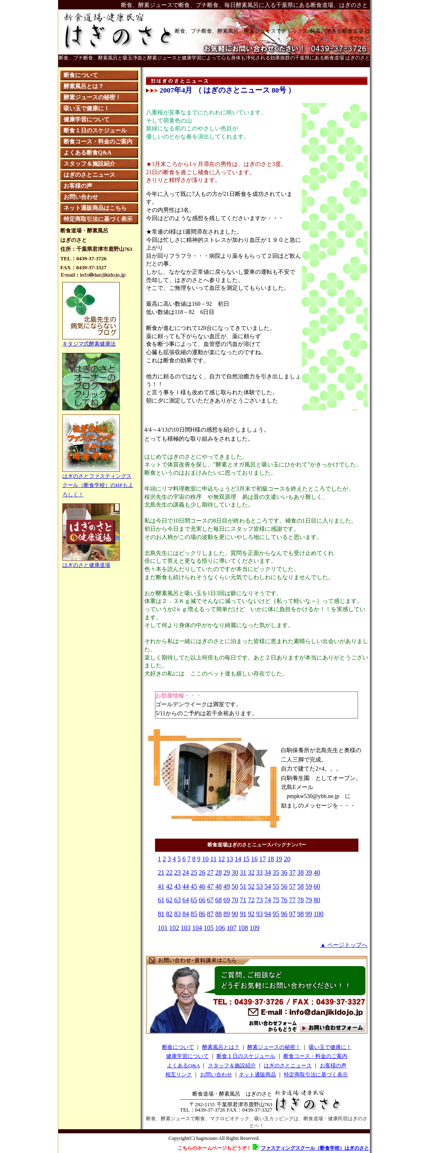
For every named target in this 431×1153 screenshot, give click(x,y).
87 (210, 913)
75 (276, 899)
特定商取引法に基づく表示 (98, 219)
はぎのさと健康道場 (91, 562)
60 (317, 886)
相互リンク (178, 1074)
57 (292, 886)
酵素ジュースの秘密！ (92, 97)
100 (319, 913)
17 (262, 858)
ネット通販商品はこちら (95, 208)
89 (226, 913)
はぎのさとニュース (89, 175)
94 (268, 913)
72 (251, 899)
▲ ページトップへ (343, 945)
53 (259, 886)
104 (197, 927)
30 (235, 872)
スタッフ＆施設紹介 (89, 164)
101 (163, 927)
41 (161, 886)
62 (169, 899)
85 (194, 913)
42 (169, 886)
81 (161, 913)
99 (309, 913)
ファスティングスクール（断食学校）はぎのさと (315, 1148)
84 (185, 913)
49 (226, 886)
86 (202, 913)
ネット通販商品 (257, 1074)
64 (185, 899)
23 (177, 872)
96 (284, 913)
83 (177, 913)
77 (292, 899)
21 (161, 872)
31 (243, 872)
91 (243, 913)
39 (309, 872)
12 (221, 858)
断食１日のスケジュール (95, 130)
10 (205, 858)
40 (317, 872)
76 (284, 899)
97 (292, 913)
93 (259, 913)
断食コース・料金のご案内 (98, 142)
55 (276, 886)
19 (279, 858)
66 (202, 899)
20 (287, 858)
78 (300, 899)
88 (218, 913)
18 (270, 858)
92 (251, 913)
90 (235, 913)
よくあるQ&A (183, 1065)
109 (255, 927)
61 (161, 899)
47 (210, 886)
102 (174, 927)
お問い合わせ (81, 197)
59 (309, 886)
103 (186, 927)
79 (309, 899)
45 (194, 886)
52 (251, 886)
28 (218, 872)
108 (243, 927)
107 (232, 927)
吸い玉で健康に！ (86, 108)
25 (194, 872)
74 (268, 899)
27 (210, 872)
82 (169, 913)
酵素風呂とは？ (84, 86)
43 (177, 886)
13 (229, 858)
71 (243, 899)
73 (259, 899)
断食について (81, 75)
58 (300, 886)
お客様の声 (78, 186)
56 (284, 886)
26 (202, 872)
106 (220, 927)
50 (235, 886)
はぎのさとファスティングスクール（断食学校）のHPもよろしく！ (97, 482)
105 (209, 927)
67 (210, 899)
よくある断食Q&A (88, 153)
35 (276, 872)
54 (268, 886)
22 (169, 872)
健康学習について (86, 119)
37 (292, 872)
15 (246, 858)
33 (259, 872)
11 (213, 858)
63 (177, 899)
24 (185, 872)
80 (317, 899)
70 (235, 899)
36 (284, 872)
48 (218, 886)
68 (218, 899)
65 (194, 899)
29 (226, 872)
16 (254, 858)
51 (243, 886)
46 (202, 886)
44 (185, 886)
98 (300, 913)
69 (226, 899)
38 (300, 872)
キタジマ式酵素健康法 (89, 344)
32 (251, 872)
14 (238, 858)
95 (276, 913)
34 (268, 872)
